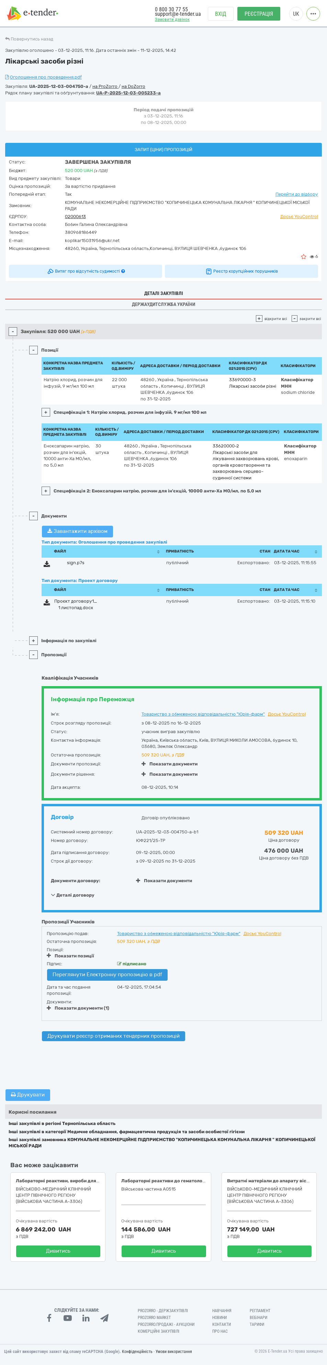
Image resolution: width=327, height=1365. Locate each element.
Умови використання (174, 1351)
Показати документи (170, 763)
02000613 (75, 216)
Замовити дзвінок (172, 19)
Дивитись (58, 1251)
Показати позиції (70, 955)
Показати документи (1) (78, 1008)
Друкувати (28, 1095)
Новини (219, 1317)
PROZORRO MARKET (154, 1317)
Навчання (222, 1310)
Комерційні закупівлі (158, 1331)
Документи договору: (75, 880)
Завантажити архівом (77, 531)
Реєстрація (259, 14)
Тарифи (257, 1324)
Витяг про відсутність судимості (86, 271)
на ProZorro (105, 86)
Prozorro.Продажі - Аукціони (166, 1324)
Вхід (220, 14)
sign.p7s (75, 562)
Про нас (220, 1331)
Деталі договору (72, 894)
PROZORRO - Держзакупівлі (163, 1310)
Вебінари (258, 1317)
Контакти (221, 1324)
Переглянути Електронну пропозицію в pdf (107, 974)
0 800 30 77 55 (171, 9)
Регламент (260, 1310)
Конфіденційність (137, 1351)
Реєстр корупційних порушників (241, 271)
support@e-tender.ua (178, 14)
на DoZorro (133, 86)
